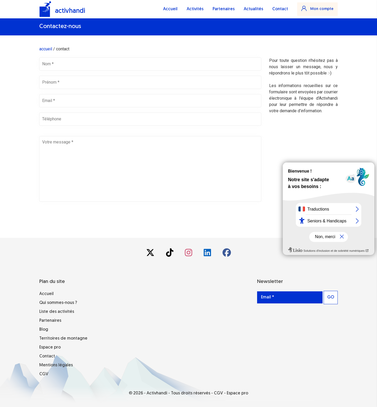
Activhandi (157, 393)
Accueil (170, 9)
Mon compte (317, 8)
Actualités (253, 9)
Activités (195, 9)
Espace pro (50, 347)
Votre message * (150, 169)
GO (330, 297)
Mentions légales (56, 365)
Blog (43, 330)
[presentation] (79, 217)
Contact (280, 9)
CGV (43, 374)
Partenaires (224, 9)
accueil (45, 48)
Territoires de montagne (63, 338)
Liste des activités (56, 312)
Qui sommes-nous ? (58, 303)
